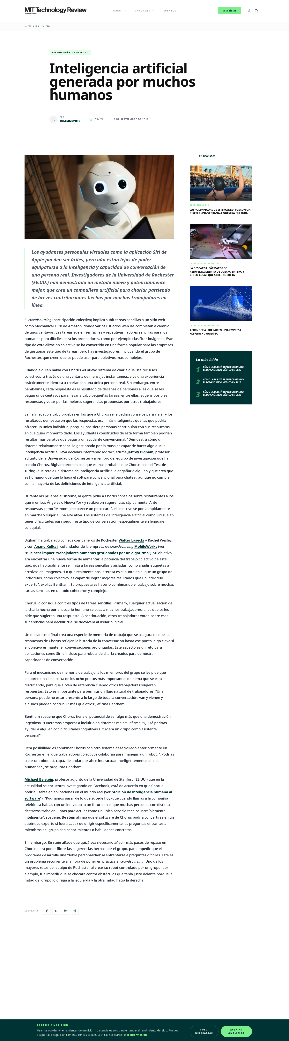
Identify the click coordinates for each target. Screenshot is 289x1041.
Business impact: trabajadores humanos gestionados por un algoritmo (87, 552)
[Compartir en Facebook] (47, 911)
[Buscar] (256, 10)
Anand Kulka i (46, 546)
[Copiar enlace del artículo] (75, 911)
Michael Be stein (39, 779)
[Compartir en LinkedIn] (65, 911)
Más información (135, 1035)
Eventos (170, 10)
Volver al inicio (37, 26)
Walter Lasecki (131, 540)
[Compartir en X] (56, 911)
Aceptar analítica (236, 1031)
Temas (119, 10)
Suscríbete (229, 10)
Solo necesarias (204, 1031)
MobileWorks (145, 546)
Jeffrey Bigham (140, 452)
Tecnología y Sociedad (70, 52)
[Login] (249, 10)
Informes (144, 10)
